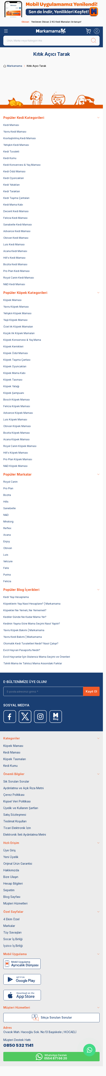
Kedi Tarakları (11, 191)
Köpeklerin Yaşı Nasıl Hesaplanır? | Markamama (31, 603)
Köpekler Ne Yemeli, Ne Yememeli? (24, 610)
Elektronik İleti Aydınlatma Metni (24, 834)
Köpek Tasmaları (14, 759)
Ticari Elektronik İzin (17, 828)
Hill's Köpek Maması (15, 452)
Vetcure (8, 561)
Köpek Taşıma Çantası (16, 359)
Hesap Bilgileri (13, 883)
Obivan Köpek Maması (17, 426)
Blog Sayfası (11, 896)
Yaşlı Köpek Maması (15, 319)
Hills (5, 501)
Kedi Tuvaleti (11, 151)
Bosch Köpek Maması (16, 399)
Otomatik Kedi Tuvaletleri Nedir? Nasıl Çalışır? (30, 643)
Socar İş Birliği (13, 939)
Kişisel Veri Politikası (17, 801)
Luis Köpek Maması (15, 419)
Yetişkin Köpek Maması (17, 313)
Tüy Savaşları (12, 932)
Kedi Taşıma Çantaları (16, 198)
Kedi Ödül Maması (14, 171)
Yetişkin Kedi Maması (16, 144)
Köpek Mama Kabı (14, 373)
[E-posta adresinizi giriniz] (53, 691)
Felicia (7, 581)
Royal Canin (10, 481)
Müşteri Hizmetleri (15, 903)
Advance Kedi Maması (16, 231)
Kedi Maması (11, 125)
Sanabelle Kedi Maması (17, 224)
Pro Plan (8, 488)
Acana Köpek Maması (16, 439)
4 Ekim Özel (11, 919)
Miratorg (8, 521)
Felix (6, 568)
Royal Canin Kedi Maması (18, 277)
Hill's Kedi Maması (14, 257)
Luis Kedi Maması (14, 244)
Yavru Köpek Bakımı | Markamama (23, 630)
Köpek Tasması (12, 379)
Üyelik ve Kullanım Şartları (20, 808)
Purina (7, 574)
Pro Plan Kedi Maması (16, 271)
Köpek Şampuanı (13, 392)
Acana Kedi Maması (15, 251)
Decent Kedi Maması (16, 211)
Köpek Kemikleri (13, 346)
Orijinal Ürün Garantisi (17, 863)
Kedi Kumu (9, 158)
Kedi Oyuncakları (13, 178)
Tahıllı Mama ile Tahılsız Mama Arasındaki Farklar (32, 663)
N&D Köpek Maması (15, 465)
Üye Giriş (9, 850)
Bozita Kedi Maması (15, 264)
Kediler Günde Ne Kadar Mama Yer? (24, 616)
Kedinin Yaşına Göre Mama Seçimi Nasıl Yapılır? (31, 623)
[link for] (51, 8)
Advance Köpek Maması (18, 412)
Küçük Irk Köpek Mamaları (19, 333)
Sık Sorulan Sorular (16, 781)
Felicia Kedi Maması (15, 217)
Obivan (7, 548)
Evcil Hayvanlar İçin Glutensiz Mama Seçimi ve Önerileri (36, 656)
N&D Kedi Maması (14, 284)
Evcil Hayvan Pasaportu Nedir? (21, 650)
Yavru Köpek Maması (16, 306)
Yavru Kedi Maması (14, 131)
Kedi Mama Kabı (13, 204)
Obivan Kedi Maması (15, 237)
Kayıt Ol (91, 691)
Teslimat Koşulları (14, 821)
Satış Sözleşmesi (14, 814)
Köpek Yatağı (11, 386)
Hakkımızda (11, 870)
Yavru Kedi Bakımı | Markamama (22, 636)
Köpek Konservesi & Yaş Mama (22, 339)
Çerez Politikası (13, 794)
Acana (7, 534)
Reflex (7, 528)
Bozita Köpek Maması (16, 432)
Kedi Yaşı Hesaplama (16, 597)
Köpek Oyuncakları (14, 366)
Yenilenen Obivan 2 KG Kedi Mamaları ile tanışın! (51, 22)
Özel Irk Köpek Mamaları (18, 326)
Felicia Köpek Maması (16, 406)
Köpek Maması (12, 300)
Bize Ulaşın (10, 877)
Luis (5, 554)
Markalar (9, 926)
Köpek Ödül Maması (15, 353)
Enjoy (6, 541)
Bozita (7, 495)
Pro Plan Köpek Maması (17, 459)
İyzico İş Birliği (13, 945)
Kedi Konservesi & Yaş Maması (22, 164)
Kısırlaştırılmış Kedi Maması (19, 138)
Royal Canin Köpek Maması (19, 446)
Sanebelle (9, 508)
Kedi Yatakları (11, 184)
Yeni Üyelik (10, 857)
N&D (6, 514)
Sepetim (8, 890)
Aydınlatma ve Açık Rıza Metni (23, 788)
